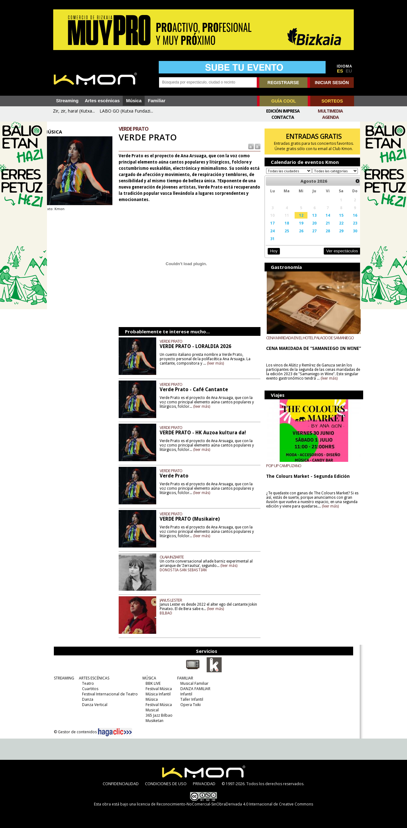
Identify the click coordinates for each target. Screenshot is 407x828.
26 (296, 236)
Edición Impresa (283, 111)
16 (347, 221)
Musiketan (152, 720)
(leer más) (219, 363)
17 (269, 228)
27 (309, 236)
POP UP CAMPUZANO (280, 471)
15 (334, 221)
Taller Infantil (189, 699)
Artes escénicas (102, 100)
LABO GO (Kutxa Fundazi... (126, 111)
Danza (85, 699)
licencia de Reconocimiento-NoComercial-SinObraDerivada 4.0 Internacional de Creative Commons (225, 804)
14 (322, 221)
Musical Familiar (192, 683)
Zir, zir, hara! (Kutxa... (74, 111)
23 (347, 228)
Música (134, 100)
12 (296, 221)
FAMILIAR (183, 678)
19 (296, 228)
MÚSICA (147, 678)
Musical (149, 710)
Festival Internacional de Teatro (107, 694)
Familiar (156, 100)
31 (269, 244)
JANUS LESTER (175, 600)
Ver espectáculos (334, 257)
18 (283, 228)
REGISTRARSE (283, 82)
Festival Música (156, 688)
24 (269, 236)
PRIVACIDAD (204, 783)
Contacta (282, 117)
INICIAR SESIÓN (332, 82)
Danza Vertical (92, 704)
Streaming (67, 100)
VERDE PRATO (175, 341)
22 (334, 228)
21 (322, 228)
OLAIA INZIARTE (176, 557)
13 (309, 221)
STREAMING (61, 678)
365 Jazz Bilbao (156, 715)
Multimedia (330, 111)
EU (349, 70)
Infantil (184, 694)
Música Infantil (155, 694)
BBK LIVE (150, 683)
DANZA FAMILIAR (193, 688)
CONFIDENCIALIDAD (121, 783)
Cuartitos (88, 688)
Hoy (270, 257)
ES (340, 70)
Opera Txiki (188, 704)
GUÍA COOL (283, 101)
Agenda (330, 117)
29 (334, 236)
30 (347, 236)
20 (309, 228)
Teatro (85, 683)
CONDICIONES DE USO (166, 783)
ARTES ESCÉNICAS (91, 678)
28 (322, 236)
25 (283, 236)
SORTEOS (332, 101)
